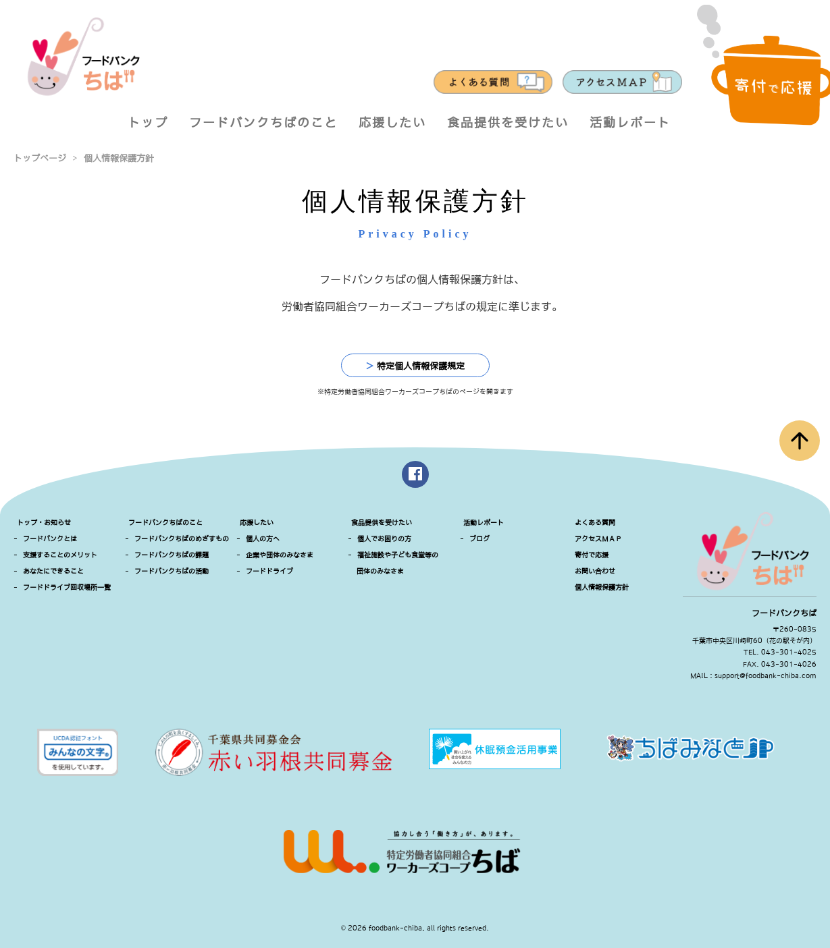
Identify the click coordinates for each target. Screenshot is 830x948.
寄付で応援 (591, 555)
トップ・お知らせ (44, 523)
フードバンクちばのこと (263, 122)
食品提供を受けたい (508, 122)
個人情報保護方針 (119, 158)
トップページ (40, 158)
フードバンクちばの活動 (171, 571)
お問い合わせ (595, 571)
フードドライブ (269, 571)
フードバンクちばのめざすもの (181, 539)
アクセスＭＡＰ (598, 539)
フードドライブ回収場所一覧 (67, 587)
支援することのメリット (60, 555)
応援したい (392, 122)
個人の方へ (263, 539)
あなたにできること (53, 571)
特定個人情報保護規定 (415, 366)
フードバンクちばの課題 (171, 555)
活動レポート (630, 122)
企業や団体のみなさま (279, 555)
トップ (148, 122)
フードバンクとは (50, 539)
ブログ (479, 539)
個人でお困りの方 (384, 539)
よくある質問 (595, 523)
